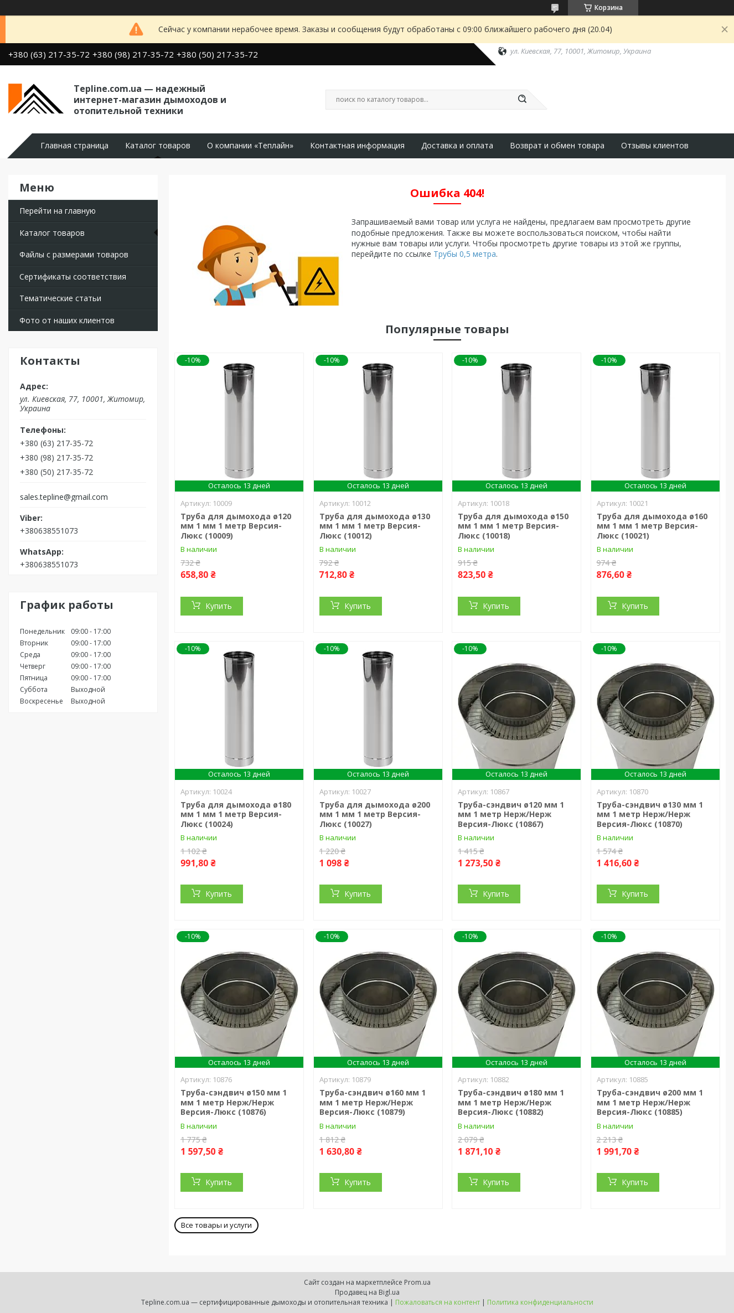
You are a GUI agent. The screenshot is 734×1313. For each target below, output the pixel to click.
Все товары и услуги (216, 1225)
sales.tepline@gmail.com (64, 497)
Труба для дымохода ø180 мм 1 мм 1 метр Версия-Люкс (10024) (235, 814)
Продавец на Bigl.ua (367, 1292)
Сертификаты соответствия (72, 276)
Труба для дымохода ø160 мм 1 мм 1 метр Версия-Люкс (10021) (652, 526)
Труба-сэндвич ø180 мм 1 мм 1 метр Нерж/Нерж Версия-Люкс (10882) (511, 1102)
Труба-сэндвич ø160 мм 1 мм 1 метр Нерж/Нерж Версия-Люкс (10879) (372, 1102)
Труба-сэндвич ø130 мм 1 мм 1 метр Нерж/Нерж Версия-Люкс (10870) (650, 814)
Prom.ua (417, 1282)
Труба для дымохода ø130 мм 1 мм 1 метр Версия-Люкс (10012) (374, 526)
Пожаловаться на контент (437, 1302)
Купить (218, 606)
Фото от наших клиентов (67, 320)
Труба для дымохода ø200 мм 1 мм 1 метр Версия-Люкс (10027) (374, 814)
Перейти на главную (57, 210)
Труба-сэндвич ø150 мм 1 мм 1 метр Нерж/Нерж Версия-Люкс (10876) (233, 1102)
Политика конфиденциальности (540, 1302)
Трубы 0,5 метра (464, 254)
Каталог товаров (157, 145)
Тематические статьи (60, 298)
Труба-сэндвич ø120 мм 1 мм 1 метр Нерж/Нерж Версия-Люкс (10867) (511, 814)
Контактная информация (357, 145)
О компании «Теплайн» (250, 145)
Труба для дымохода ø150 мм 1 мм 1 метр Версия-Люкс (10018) (513, 526)
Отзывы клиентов (655, 145)
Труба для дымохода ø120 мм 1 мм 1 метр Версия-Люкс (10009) (235, 526)
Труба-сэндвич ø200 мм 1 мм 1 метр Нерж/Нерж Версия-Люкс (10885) (650, 1102)
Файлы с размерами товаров (73, 254)
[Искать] (522, 100)
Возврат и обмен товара (557, 145)
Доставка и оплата (457, 145)
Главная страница (74, 145)
